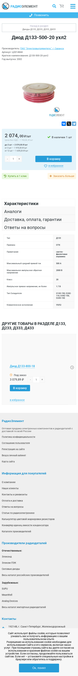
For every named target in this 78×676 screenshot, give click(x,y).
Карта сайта (8, 461)
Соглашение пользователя (16, 443)
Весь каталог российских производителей (25, 575)
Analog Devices (10, 601)
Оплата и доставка (12, 500)
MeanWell (7, 594)
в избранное (55, 165)
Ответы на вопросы (13, 506)
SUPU (5, 588)
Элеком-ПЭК (9, 562)
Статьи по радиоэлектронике (18, 513)
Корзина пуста (61, 6)
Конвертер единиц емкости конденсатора (25, 525)
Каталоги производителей (16, 531)
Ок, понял (39, 667)
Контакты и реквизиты (14, 494)
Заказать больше (63, 176)
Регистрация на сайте (13, 449)
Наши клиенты (10, 488)
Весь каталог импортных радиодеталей (24, 607)
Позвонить (39, 15)
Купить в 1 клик (17, 176)
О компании (8, 482)
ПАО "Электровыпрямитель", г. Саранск (42, 48)
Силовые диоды (11, 568)
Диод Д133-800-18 (22, 366)
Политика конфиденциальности (18, 437)
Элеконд (7, 556)
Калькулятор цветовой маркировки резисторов (28, 519)
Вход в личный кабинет (14, 455)
